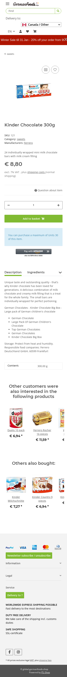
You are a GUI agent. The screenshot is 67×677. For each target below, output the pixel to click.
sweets (21, 139)
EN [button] (10, 31)
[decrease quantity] (9, 205)
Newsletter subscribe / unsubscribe (29, 555)
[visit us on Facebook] (9, 652)
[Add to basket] (33, 218)
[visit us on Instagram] (18, 652)
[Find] (30, 11)
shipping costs (36, 172)
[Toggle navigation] (7, 2)
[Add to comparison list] (46, 70)
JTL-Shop (45, 672)
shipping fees (45, 660)
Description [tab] (13, 272)
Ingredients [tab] (35, 272)
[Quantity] (33, 205)
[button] (20, 31)
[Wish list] (27, 31)
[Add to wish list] (55, 70)
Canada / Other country (35, 25)
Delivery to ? (15, 595)
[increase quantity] (58, 205)
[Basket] (35, 31)
